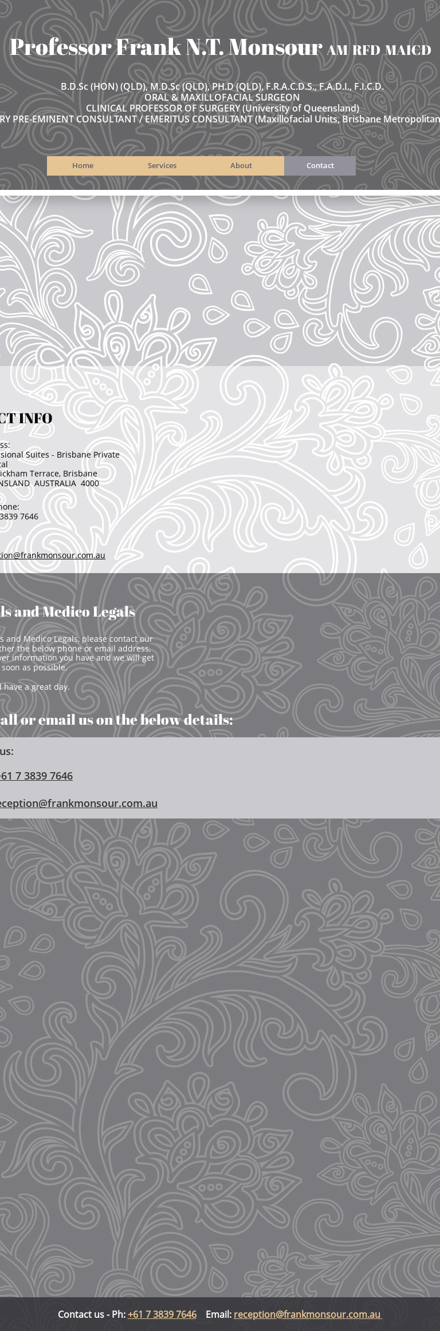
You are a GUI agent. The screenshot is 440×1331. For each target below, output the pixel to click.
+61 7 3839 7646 (162, 1314)
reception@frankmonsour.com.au (307, 1314)
